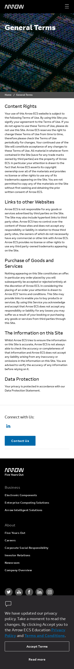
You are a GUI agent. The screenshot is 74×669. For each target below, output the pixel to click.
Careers (10, 540)
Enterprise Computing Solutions (27, 502)
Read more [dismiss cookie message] (37, 659)
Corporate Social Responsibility (27, 548)
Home (8, 94)
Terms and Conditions (44, 635)
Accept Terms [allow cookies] (37, 646)
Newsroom (12, 563)
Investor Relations (17, 555)
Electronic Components (21, 495)
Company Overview (18, 570)
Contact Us (20, 441)
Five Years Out (15, 533)
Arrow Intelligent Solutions (23, 510)
